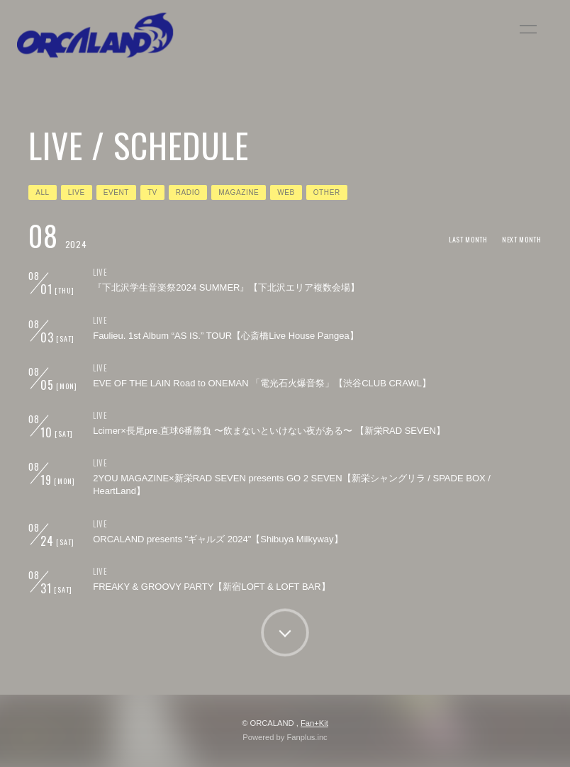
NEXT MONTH (522, 239)
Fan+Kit (314, 723)
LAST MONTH (468, 239)
